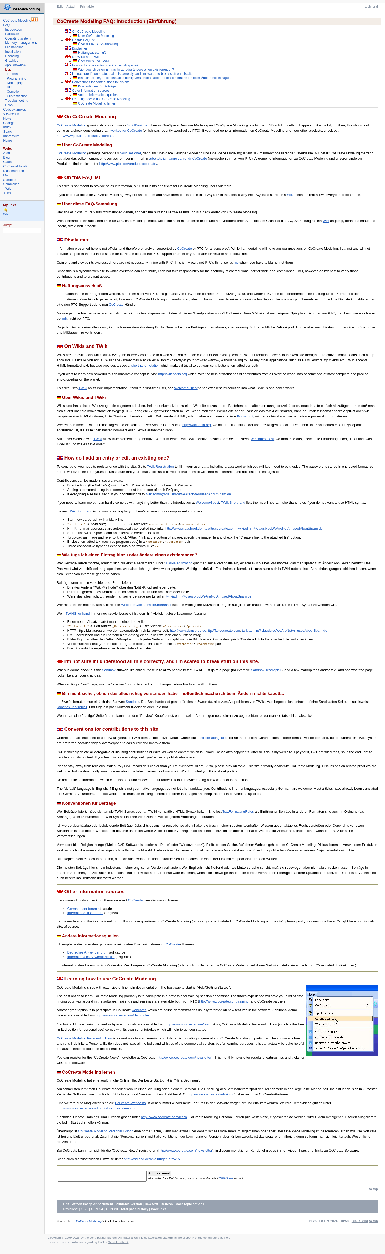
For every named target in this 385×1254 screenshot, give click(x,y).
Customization (17, 96)
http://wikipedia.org (172, 374)
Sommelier (11, 184)
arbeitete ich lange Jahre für (170, 158)
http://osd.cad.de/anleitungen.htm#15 (152, 1159)
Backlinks (158, 1211)
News (7, 118)
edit (5, 213)
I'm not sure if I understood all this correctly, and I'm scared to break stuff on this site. (129, 74)
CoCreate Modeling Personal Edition (84, 1038)
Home (7, 140)
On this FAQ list (79, 40)
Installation (13, 51)
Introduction (13, 29)
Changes (9, 123)
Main (6, 175)
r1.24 (99, 1211)
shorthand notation (145, 365)
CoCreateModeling (89, 1222)
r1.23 (114, 1211)
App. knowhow (15, 65)
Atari (6, 153)
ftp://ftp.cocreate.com (219, 528)
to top (373, 1191)
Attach (71, 6)
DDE (10, 87)
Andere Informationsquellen (95, 95)
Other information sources (87, 90)
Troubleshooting (16, 100)
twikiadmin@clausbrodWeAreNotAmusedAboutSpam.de (188, 494)
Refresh (167, 1206)
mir (64, 318)
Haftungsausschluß (89, 53)
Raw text (151, 1206)
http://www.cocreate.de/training (211, 1094)
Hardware (12, 34)
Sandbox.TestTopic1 (266, 670)
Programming (16, 78)
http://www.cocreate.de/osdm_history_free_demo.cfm (97, 1108)
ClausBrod (360, 1223)
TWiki (82, 388)
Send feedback (118, 1243)
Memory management (21, 43)
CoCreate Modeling (71, 125)
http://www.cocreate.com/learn (188, 1024)
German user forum (82, 909)
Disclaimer (76, 48)
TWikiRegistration (160, 466)
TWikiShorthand (233, 503)
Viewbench (11, 114)
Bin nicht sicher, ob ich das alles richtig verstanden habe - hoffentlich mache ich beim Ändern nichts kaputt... (153, 78)
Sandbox (109, 670)
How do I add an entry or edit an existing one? (101, 65)
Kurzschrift (245, 416)
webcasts (139, 1010)
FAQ (6, 25)
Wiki (290, 195)
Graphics (11, 60)
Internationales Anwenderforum (91, 957)
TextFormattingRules (212, 738)
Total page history (134, 1211)
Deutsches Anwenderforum (87, 952)
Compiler (13, 91)
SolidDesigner (137, 125)
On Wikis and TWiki (82, 57)
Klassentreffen (13, 171)
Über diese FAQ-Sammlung (95, 44)
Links (9, 105)
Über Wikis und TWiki (91, 61)
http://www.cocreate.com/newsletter (184, 1057)
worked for (118, 130)
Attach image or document (92, 1206)
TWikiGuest (235, 1179)
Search (8, 132)
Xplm (7, 193)
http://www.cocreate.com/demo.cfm (122, 1015)
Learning (13, 74)
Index (7, 127)
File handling (14, 47)
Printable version (129, 1206)
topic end (371, 6)
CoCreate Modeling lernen (94, 103)
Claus (7, 162)
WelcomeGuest (186, 388)
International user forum (85, 913)
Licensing (12, 56)
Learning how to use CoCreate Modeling (97, 99)
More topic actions (190, 1206)
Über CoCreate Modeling (93, 36)
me (236, 262)
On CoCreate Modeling (85, 31)
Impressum (11, 136)
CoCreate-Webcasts (130, 1103)
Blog (6, 157)
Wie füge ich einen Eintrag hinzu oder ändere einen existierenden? (123, 69)
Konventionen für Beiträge (94, 86)
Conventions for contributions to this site (97, 82)
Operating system (18, 38)
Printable (87, 6)
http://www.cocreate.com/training (224, 1001)
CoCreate (134, 130)
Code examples (14, 109)
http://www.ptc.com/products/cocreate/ (86, 136)
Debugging (15, 83)
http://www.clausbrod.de (183, 528)
